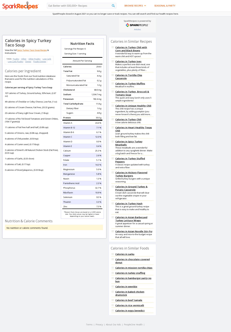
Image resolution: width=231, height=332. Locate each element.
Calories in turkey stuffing (130, 272)
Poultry (16, 59)
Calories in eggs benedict (130, 310)
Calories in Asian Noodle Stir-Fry (133, 231)
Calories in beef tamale (128, 300)
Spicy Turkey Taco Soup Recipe (32, 50)
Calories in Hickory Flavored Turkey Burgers (131, 174)
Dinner (28, 61)
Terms (89, 324)
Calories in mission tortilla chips (133, 267)
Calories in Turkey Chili (128, 119)
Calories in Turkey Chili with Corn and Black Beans (131, 49)
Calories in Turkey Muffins (130, 83)
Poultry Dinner (39, 61)
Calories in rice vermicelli (129, 305)
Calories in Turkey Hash (128, 203)
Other (23, 59)
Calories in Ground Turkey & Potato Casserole (131, 188)
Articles (137, 29)
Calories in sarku (124, 254)
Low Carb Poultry (15, 61)
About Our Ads (113, 324)
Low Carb (47, 59)
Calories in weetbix (126, 286)
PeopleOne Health (133, 324)
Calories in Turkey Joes (128, 61)
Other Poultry (34, 59)
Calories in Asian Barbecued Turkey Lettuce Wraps (131, 219)
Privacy (99, 324)
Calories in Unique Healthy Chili (133, 105)
